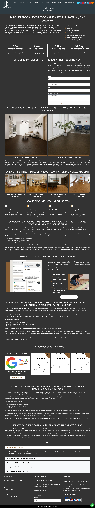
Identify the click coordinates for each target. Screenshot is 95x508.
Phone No (50, 82)
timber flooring (8, 435)
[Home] (43, 10)
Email (49, 87)
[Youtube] (90, 3)
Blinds (48, 2)
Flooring (37, 2)
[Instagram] (85, 3)
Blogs (65, 2)
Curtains (29, 2)
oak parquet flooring (47, 435)
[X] (78, 3)
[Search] (60, 500)
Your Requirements (53, 93)
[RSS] (92, 3)
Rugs (43, 2)
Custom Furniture (57, 2)
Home (16, 2)
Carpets (22, 2)
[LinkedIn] (87, 3)
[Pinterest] (83, 3)
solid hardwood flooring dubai (74, 435)
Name (49, 76)
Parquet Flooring (49, 10)
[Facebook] (81, 3)
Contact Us (71, 2)
